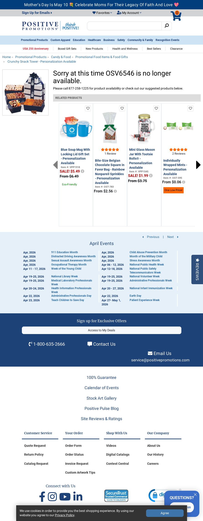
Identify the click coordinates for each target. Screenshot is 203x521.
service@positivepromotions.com (160, 360)
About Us (153, 445)
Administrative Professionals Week (151, 280)
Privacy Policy (64, 515)
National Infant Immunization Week (151, 288)
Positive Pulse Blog (102, 408)
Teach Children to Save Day (67, 300)
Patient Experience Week (144, 300)
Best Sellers (154, 48)
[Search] (167, 26)
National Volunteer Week (144, 276)
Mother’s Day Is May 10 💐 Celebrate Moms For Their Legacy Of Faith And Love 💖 (101, 4)
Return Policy (34, 454)
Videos (111, 445)
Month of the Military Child (146, 256)
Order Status (74, 454)
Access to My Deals (101, 330)
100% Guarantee (101, 377)
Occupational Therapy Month (69, 264)
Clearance (176, 48)
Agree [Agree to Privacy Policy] (165, 513)
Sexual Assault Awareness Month (71, 260)
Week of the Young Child (66, 268)
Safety (121, 40)
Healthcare (94, 40)
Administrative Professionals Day (71, 295)
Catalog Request (36, 463)
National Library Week (64, 276)
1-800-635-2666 (49, 344)
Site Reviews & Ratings (101, 418)
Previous (55, 164)
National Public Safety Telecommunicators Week (145, 270)
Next (198, 164)
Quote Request (35, 445)
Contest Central (117, 463)
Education (79, 40)
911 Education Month (64, 252)
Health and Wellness (125, 48)
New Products (94, 48)
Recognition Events (167, 40)
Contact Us (104, 344)
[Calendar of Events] (101, 273)
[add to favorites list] (88, 108)
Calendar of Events (102, 387)
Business (109, 40)
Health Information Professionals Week (71, 290)
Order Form (73, 445)
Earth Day (135, 295)
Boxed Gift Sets (67, 48)
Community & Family (140, 40)
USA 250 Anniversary (36, 48)
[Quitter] (195, 494)
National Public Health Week (147, 264)
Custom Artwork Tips (80, 472)
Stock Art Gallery (102, 398)
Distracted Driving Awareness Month (73, 256)
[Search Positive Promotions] (124, 26)
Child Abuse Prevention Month (148, 252)
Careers (153, 463)
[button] (102, 13)
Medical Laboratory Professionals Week (71, 282)
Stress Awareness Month (145, 260)
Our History (155, 454)
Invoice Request (76, 463)
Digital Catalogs (117, 454)
